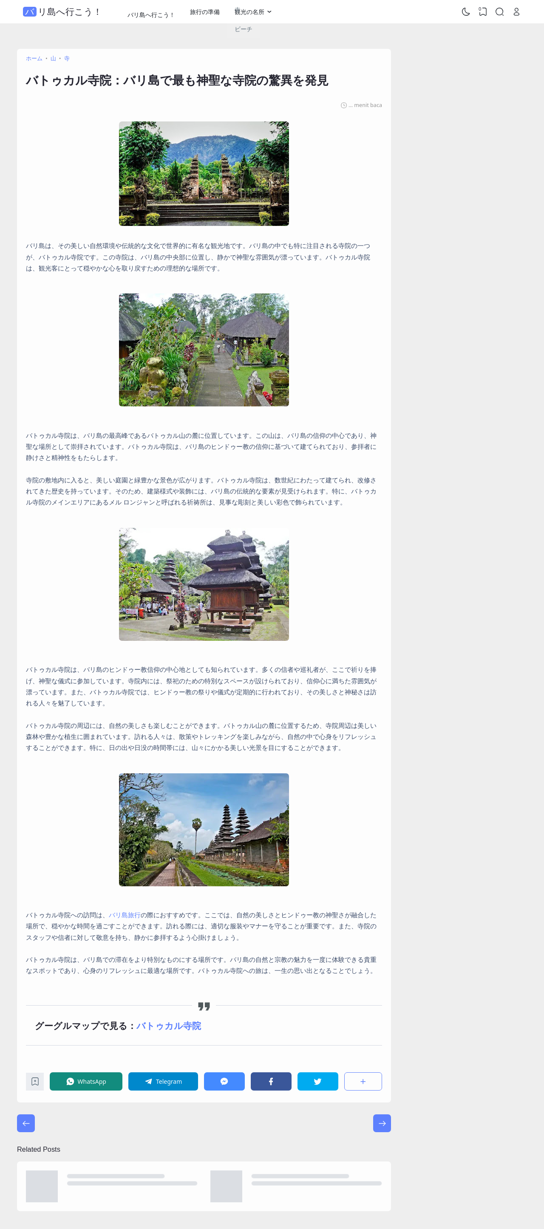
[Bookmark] (35, 1084)
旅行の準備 (205, 12)
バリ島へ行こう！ (63, 12)
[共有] (363, 1081)
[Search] (499, 12)
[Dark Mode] (466, 12)
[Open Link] (516, 12)
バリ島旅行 (125, 914)
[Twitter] (318, 1081)
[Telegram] (163, 1081)
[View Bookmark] (482, 12)
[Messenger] (224, 1081)
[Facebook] (271, 1081)
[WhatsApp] (86, 1081)
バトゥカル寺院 (168, 1026)
